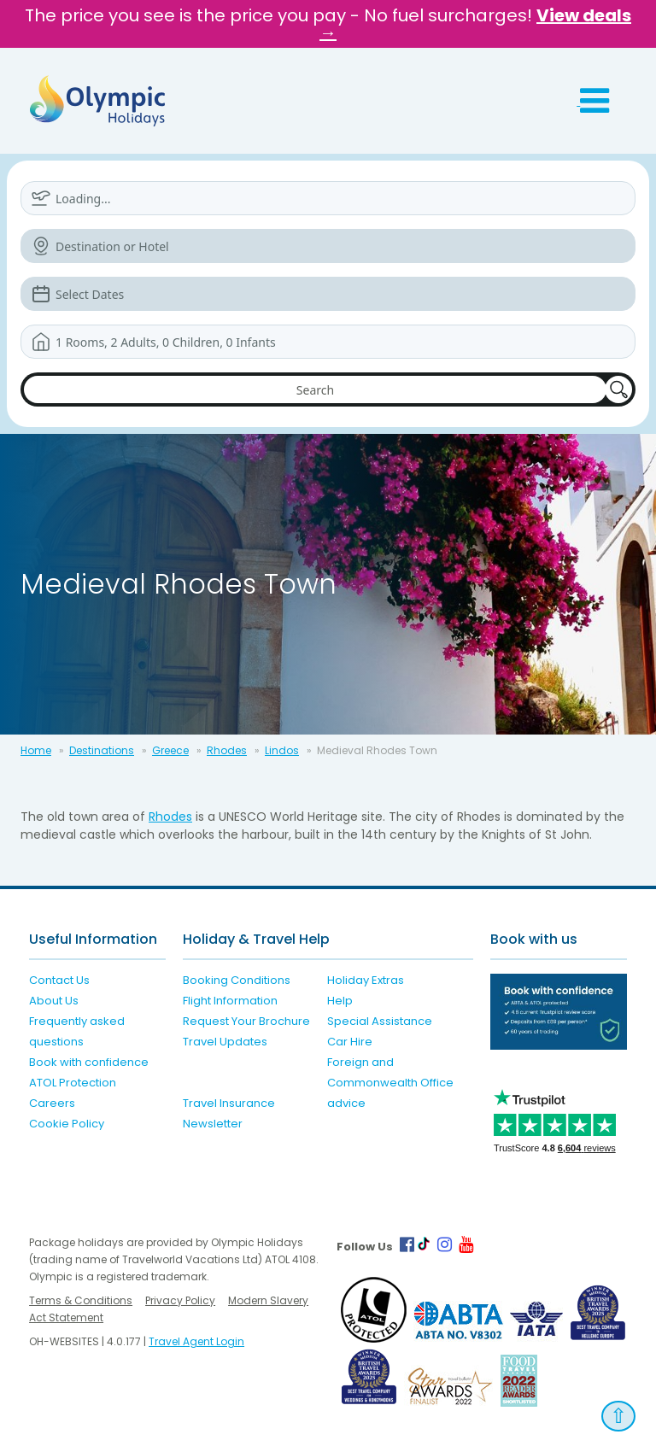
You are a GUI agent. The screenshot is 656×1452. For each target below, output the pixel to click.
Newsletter (213, 1123)
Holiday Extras (365, 980)
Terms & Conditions (80, 1300)
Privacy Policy (180, 1300)
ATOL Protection (72, 1082)
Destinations (101, 750)
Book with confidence (89, 1062)
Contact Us (59, 980)
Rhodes (227, 750)
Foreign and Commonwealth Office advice (390, 1082)
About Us (54, 1000)
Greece (170, 750)
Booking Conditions (236, 980)
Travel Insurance (229, 1103)
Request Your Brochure (246, 1021)
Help (340, 1000)
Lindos (282, 750)
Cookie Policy (66, 1123)
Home (35, 750)
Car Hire (349, 1041)
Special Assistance (379, 1021)
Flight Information (230, 1000)
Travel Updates (225, 1041)
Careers (52, 1103)
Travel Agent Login (196, 1341)
